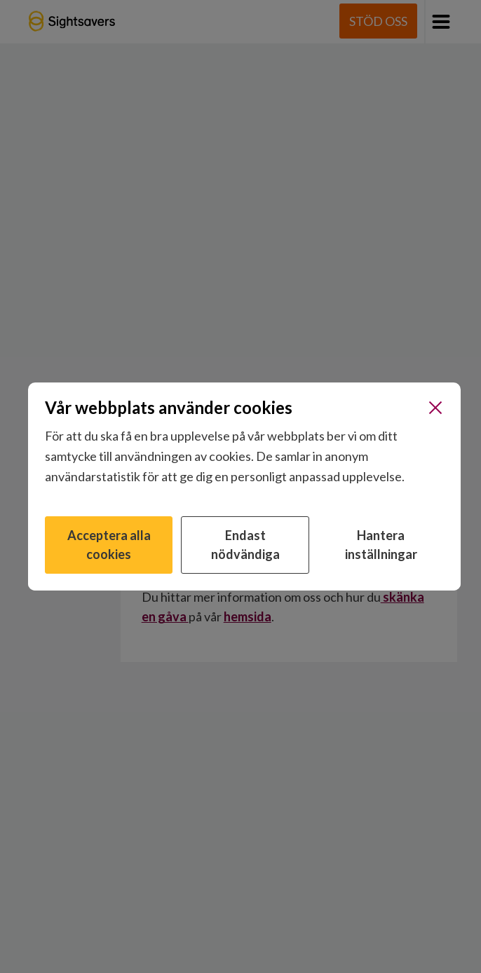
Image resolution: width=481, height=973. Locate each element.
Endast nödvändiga (245, 544)
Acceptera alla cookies (109, 544)
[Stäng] (435, 407)
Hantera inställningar (381, 544)
